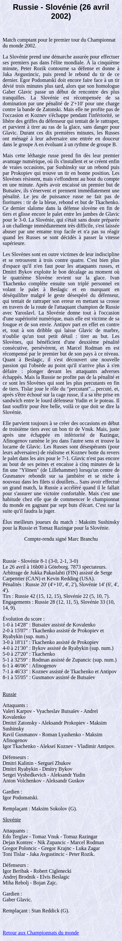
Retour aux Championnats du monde (41, 932)
